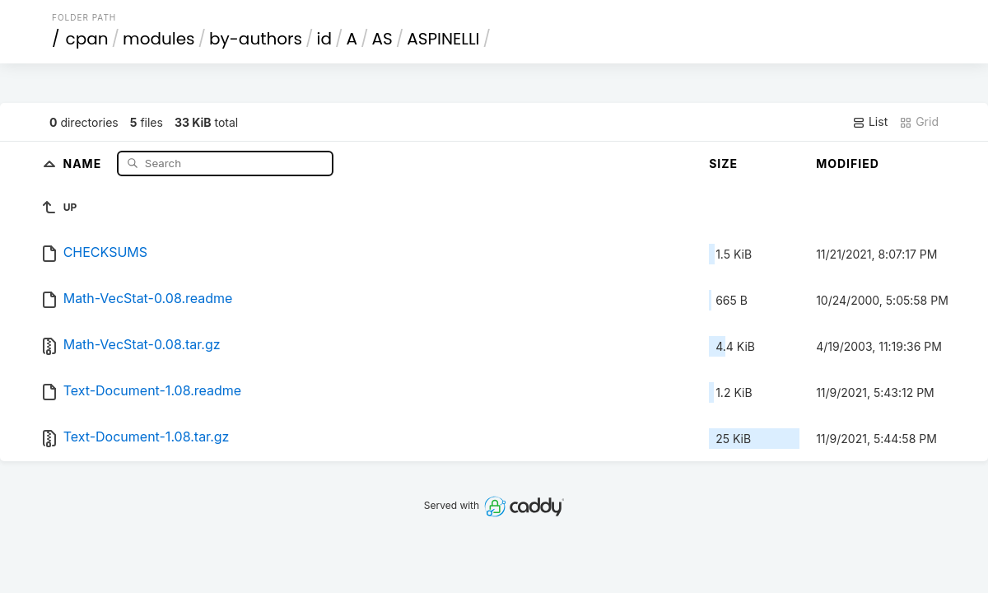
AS (382, 38)
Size (723, 163)
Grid (919, 121)
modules (158, 38)
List (870, 121)
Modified (847, 163)
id (324, 38)
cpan (87, 38)
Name (84, 163)
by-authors (255, 38)
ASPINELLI (443, 38)
